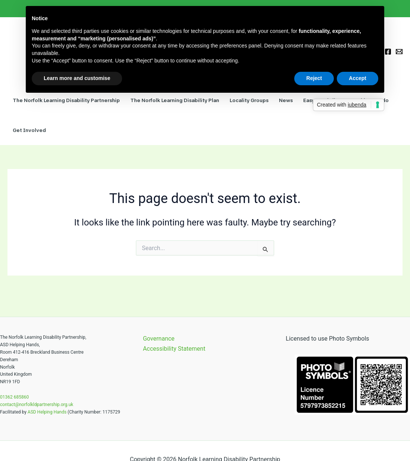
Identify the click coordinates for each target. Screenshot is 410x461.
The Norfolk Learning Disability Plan (174, 100)
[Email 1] (399, 51)
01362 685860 (14, 397)
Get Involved (29, 130)
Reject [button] (314, 78)
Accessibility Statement (174, 348)
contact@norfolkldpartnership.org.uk (36, 404)
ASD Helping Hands (47, 412)
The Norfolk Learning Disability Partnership (66, 100)
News (286, 100)
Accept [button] (357, 78)
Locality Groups (249, 100)
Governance (159, 338)
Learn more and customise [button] (77, 78)
